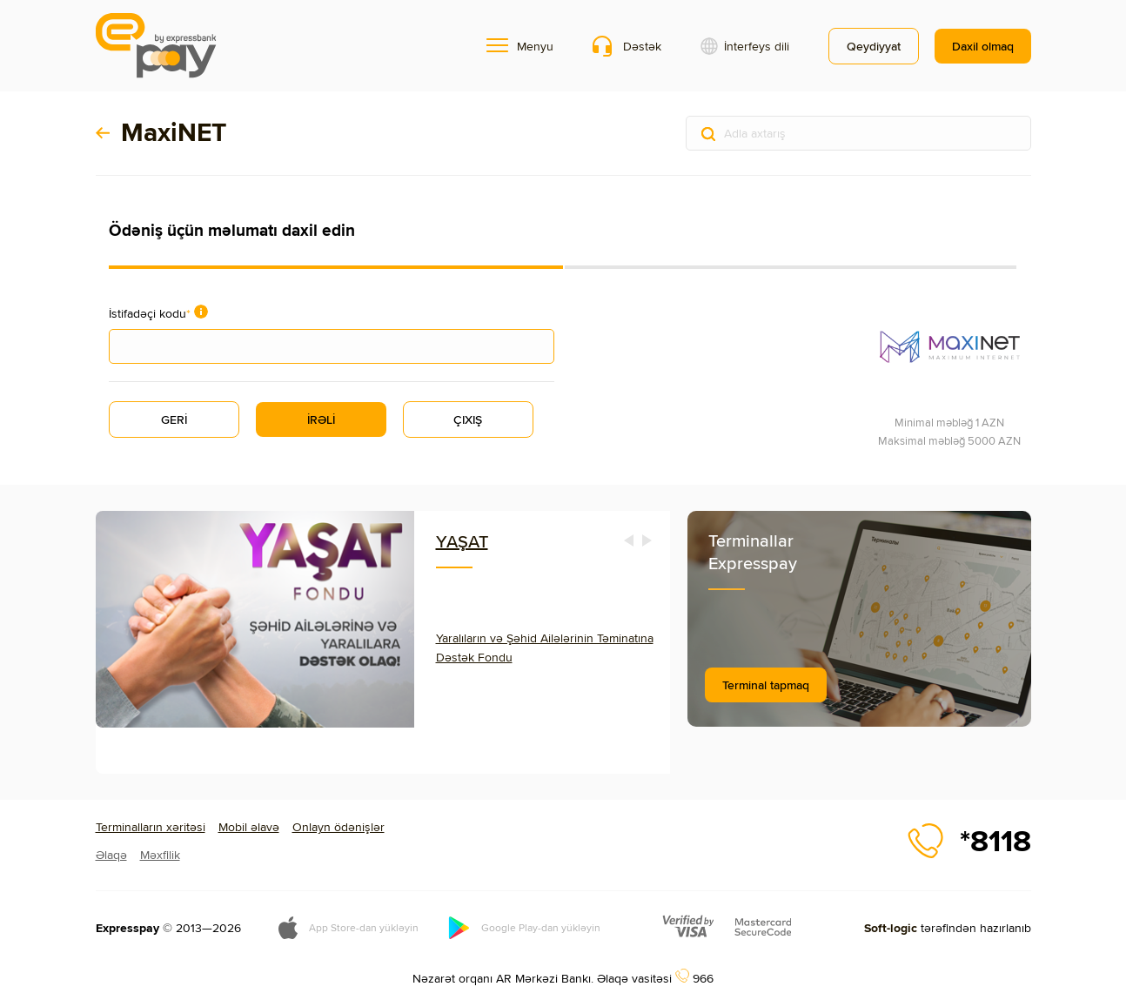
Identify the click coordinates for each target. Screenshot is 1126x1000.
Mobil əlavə (248, 827)
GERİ (174, 419)
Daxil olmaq (983, 46)
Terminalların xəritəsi (150, 827)
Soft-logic (890, 927)
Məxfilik (160, 854)
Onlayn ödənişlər (338, 827)
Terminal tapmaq (765, 685)
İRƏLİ (321, 419)
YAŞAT (462, 541)
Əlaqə (111, 854)
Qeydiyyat (874, 46)
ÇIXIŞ (467, 419)
